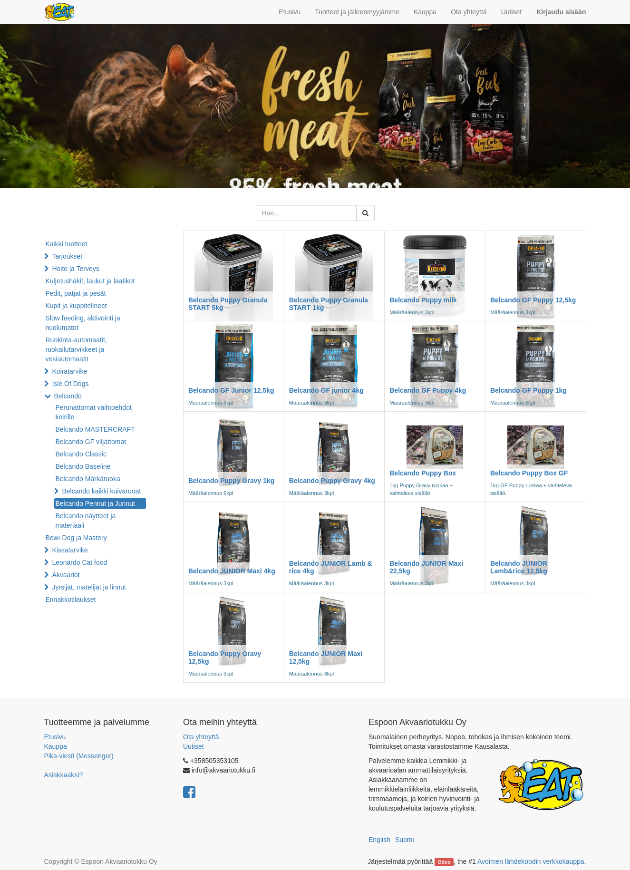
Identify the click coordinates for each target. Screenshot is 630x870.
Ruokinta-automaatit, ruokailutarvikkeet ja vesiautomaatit (76, 349)
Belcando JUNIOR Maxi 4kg (231, 571)
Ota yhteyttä (201, 737)
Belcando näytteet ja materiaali (86, 520)
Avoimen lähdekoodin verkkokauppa (530, 861)
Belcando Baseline (83, 466)
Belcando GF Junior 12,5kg (231, 390)
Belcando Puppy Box (422, 473)
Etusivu (55, 737)
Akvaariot (65, 575)
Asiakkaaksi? (63, 775)
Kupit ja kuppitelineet (76, 305)
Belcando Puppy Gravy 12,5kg (224, 657)
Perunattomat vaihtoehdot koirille (94, 412)
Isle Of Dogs (70, 383)
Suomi (404, 839)
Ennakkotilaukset (71, 599)
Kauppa (55, 746)
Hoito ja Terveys (75, 268)
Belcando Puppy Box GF (529, 473)
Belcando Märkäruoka (88, 479)
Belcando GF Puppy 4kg (427, 390)
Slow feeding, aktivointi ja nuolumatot (83, 322)
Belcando (67, 396)
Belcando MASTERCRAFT (95, 429)
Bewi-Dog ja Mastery (76, 537)
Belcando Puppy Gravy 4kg (332, 480)
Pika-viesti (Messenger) (79, 756)
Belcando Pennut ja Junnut (95, 503)
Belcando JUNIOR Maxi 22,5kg (426, 567)
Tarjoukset (67, 256)
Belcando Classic (81, 454)
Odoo (443, 862)
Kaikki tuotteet (66, 244)
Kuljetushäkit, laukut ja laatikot (90, 281)
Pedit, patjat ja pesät (76, 293)
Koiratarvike (69, 371)
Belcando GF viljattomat (91, 441)
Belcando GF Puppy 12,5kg (533, 300)
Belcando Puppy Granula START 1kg (328, 303)
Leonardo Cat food (79, 562)
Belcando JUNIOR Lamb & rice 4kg (330, 567)
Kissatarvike (69, 550)
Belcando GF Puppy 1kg (528, 390)
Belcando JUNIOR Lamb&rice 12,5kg (518, 567)
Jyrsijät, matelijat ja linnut (89, 587)
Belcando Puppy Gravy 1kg (231, 480)
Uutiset (193, 746)
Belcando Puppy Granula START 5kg (227, 303)
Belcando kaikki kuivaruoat (101, 491)
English (379, 839)
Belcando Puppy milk (423, 300)
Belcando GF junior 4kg (326, 390)
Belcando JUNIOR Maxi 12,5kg (326, 657)
